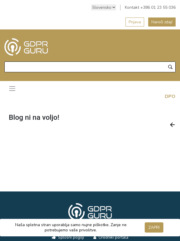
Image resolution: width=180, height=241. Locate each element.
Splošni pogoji (70, 237)
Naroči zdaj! (161, 22)
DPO (170, 96)
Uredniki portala (112, 237)
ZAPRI (154, 227)
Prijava (135, 22)
